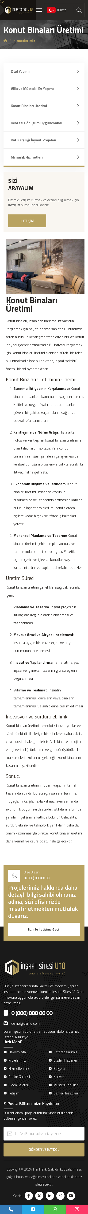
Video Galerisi (18, 1085)
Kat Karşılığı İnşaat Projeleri (33, 140)
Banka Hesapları (66, 1093)
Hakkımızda (17, 1052)
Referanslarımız (65, 1052)
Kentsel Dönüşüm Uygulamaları (36, 123)
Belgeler (59, 1068)
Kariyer (59, 1076)
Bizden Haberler (65, 1060)
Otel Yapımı (20, 71)
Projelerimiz (17, 1060)
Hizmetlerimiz (18, 1068)
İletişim (13, 1093)
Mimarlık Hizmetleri (26, 157)
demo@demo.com (22, 1023)
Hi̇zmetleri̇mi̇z (24, 40)
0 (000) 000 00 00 (36, 878)
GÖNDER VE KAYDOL (44, 1149)
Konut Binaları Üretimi (29, 106)
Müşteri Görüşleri (66, 1085)
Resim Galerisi (19, 1076)
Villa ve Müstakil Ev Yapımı (32, 88)
